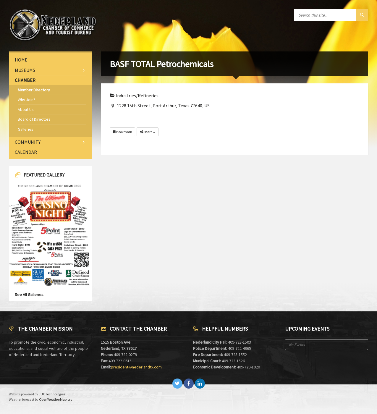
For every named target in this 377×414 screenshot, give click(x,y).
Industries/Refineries (134, 95)
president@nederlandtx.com (136, 367)
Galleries (25, 129)
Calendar (26, 152)
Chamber (25, 80)
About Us (26, 109)
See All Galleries (29, 294)
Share (147, 132)
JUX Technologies (52, 394)
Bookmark (122, 132)
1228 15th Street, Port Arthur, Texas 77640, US (163, 106)
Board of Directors (34, 119)
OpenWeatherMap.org (55, 399)
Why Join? (26, 99)
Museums (25, 70)
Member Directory (34, 90)
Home (21, 60)
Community (28, 142)
